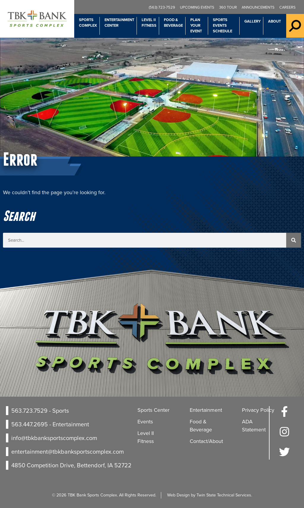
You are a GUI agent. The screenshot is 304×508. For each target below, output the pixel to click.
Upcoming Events (197, 7)
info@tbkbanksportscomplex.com (54, 437)
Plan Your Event (196, 25)
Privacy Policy (258, 410)
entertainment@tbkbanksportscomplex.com (67, 451)
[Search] (293, 240)
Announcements (258, 7)
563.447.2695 (29, 424)
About (274, 21)
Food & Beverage (173, 22)
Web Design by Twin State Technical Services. (209, 495)
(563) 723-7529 (162, 7)
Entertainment (206, 410)
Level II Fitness (149, 22)
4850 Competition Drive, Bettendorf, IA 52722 (71, 465)
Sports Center (153, 410)
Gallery (252, 21)
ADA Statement (254, 425)
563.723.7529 (29, 410)
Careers (287, 7)
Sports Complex (88, 22)
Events (145, 421)
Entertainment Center (119, 22)
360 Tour (228, 7)
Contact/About (206, 441)
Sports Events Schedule (222, 25)
